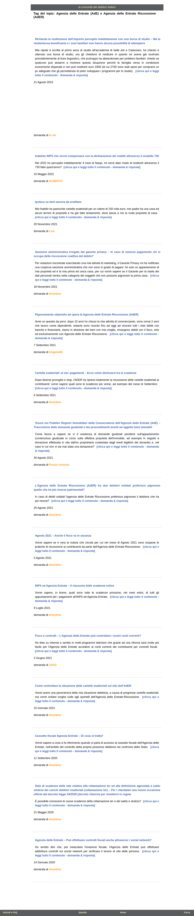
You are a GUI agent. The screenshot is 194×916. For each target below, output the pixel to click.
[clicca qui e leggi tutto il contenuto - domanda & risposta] (101, 167)
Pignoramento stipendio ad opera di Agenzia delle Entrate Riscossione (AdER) (86, 314)
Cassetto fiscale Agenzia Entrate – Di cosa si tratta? (69, 735)
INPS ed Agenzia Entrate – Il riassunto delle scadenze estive (74, 585)
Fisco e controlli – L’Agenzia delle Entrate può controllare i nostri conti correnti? (88, 635)
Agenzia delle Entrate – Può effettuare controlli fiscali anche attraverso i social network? (93, 840)
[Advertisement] (97, 108)
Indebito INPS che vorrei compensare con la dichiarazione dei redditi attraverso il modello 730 (97, 156)
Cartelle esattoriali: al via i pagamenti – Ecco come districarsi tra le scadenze (85, 372)
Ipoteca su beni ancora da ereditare (58, 201)
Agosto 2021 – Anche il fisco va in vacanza (63, 535)
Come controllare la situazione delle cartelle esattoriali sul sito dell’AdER (83, 685)
